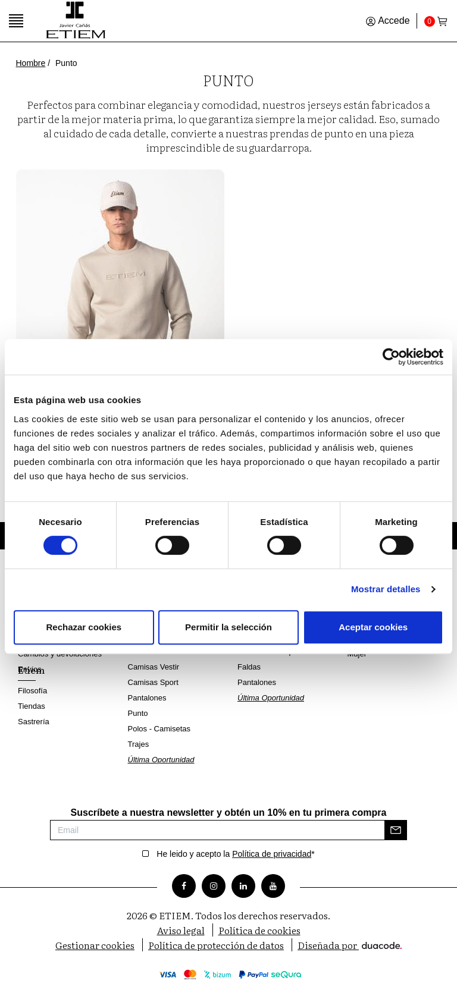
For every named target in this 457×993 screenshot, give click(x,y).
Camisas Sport (153, 682)
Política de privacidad (271, 854)
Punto (138, 713)
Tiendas (31, 706)
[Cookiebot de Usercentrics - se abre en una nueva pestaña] (391, 357)
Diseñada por (350, 944)
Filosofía (32, 690)
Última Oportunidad (161, 759)
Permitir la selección (228, 627)
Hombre (31, 63)
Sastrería (33, 721)
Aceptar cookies (373, 627)
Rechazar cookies (83, 627)
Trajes (138, 744)
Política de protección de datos (216, 944)
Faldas (249, 666)
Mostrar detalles (386, 589)
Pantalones (147, 697)
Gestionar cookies (94, 944)
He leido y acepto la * (235, 854)
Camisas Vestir (154, 666)
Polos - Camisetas (159, 728)
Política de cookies (259, 930)
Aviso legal (181, 930)
